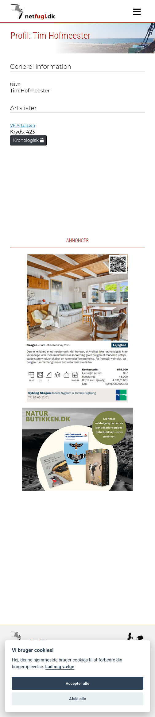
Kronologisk (28, 140)
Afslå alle (77, 698)
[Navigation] (137, 12)
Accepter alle (77, 683)
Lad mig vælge (59, 666)
